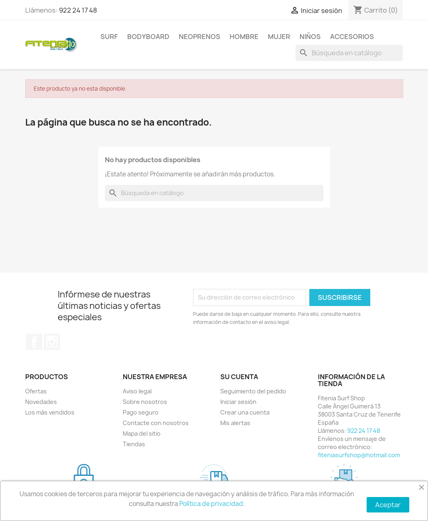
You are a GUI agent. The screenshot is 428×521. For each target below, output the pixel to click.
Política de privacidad (211, 503)
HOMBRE (244, 36)
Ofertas (36, 391)
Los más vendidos (49, 412)
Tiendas (134, 444)
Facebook (34, 342)
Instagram (52, 342)
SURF (109, 36)
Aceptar (388, 504)
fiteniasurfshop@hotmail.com (359, 455)
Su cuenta (239, 376)
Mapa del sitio (142, 433)
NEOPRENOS (199, 36)
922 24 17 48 (78, 10)
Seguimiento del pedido (253, 391)
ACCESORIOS (352, 36)
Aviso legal (137, 391)
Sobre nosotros (145, 402)
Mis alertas (235, 423)
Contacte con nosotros (156, 423)
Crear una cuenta (244, 412)
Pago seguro (141, 412)
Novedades (41, 402)
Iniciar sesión (238, 402)
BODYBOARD (148, 36)
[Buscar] (349, 53)
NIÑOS (310, 36)
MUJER (279, 36)
